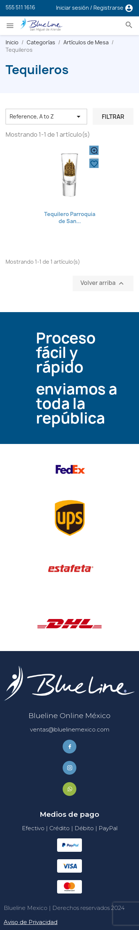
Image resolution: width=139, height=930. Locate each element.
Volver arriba (103, 283)
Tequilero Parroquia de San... (69, 217)
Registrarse (109, 7)
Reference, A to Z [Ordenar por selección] (46, 116)
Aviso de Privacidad (30, 922)
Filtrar (113, 116)
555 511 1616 (20, 7)
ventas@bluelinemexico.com (69, 729)
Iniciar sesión (73, 7)
